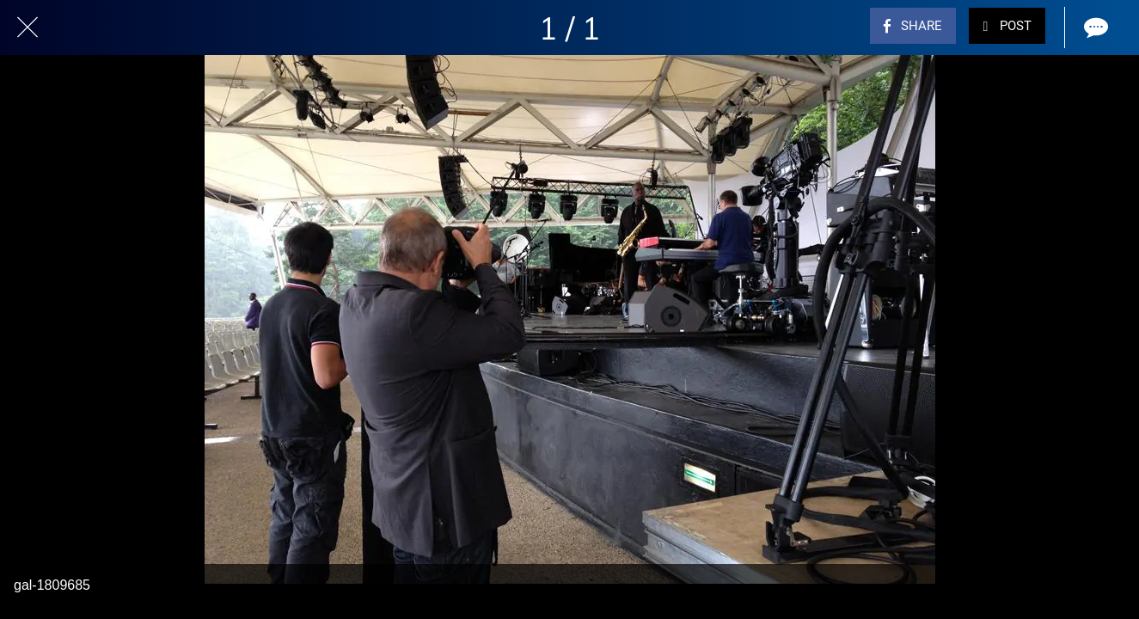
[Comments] (1094, 27)
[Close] (27, 27)
